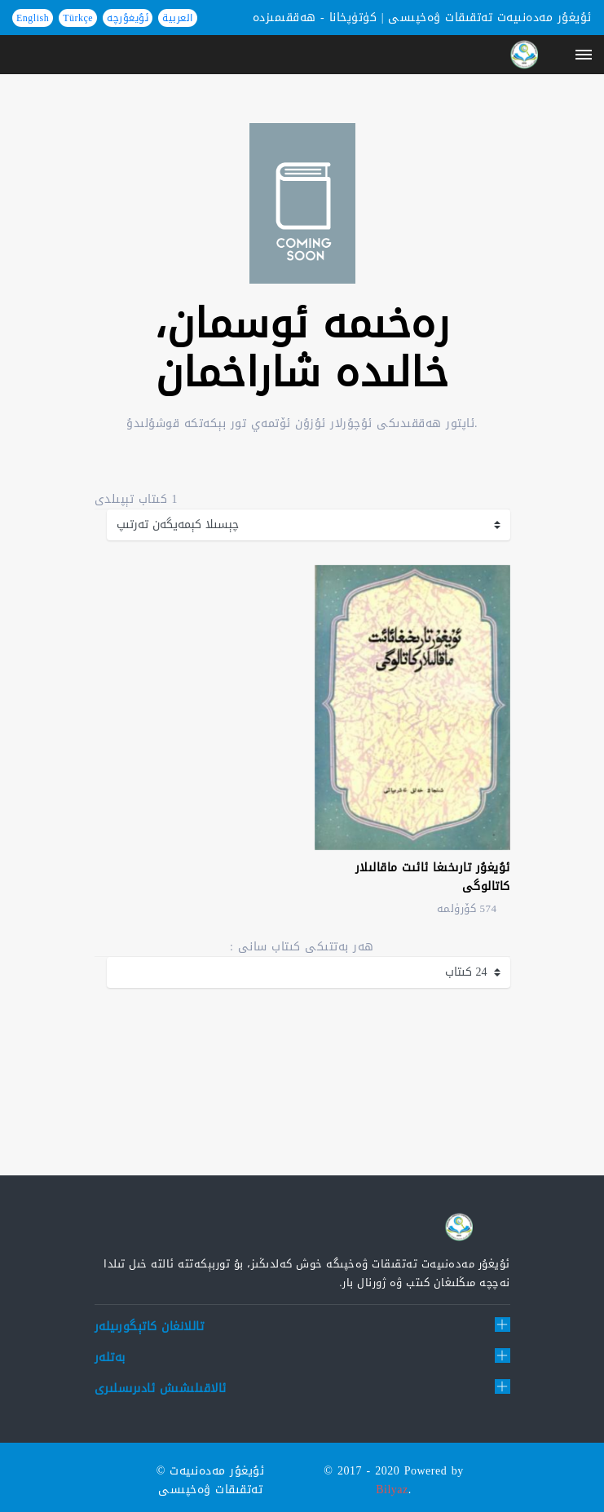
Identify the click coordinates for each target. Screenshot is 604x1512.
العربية (177, 18)
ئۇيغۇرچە (127, 18)
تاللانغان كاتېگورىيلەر (150, 1327)
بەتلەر (110, 1358)
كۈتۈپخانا (353, 18)
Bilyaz (392, 1490)
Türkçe (78, 18)
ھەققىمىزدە (284, 18)
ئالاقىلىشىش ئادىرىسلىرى (161, 1389)
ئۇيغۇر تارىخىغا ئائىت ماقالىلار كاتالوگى (432, 877)
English (32, 18)
